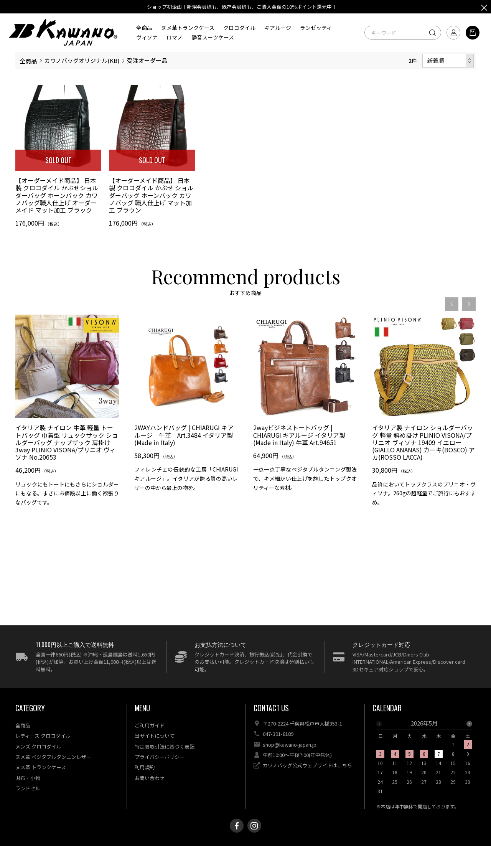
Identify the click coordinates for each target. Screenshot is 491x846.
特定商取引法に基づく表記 (164, 746)
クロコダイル (239, 27)
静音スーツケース (212, 37)
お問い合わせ (150, 778)
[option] (67, 429)
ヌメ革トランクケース (187, 27)
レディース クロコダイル (43, 735)
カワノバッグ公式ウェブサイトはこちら (307, 765)
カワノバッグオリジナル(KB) (81, 60)
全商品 (144, 27)
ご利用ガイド (150, 725)
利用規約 (145, 767)
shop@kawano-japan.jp (289, 744)
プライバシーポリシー (160, 756)
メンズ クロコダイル (38, 746)
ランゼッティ (316, 27)
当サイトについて (155, 735)
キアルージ (277, 27)
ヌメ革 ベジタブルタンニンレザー (53, 756)
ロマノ (174, 37)
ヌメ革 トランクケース (40, 767)
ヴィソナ (147, 37)
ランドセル (27, 788)
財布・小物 (27, 778)
